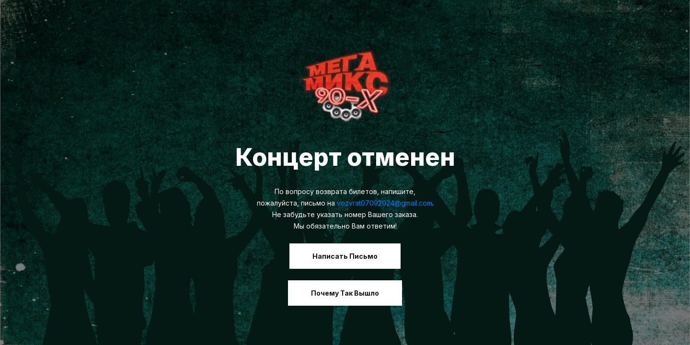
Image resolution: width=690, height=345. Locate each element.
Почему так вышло (345, 293)
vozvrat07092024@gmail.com (384, 203)
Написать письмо (345, 256)
